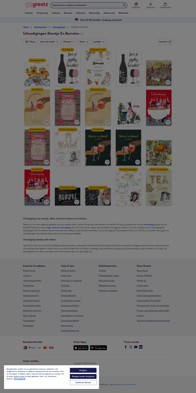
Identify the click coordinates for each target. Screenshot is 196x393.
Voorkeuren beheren (83, 382)
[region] (51, 377)
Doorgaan (83, 370)
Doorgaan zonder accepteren (83, 376)
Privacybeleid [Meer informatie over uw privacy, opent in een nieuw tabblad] (19, 379)
